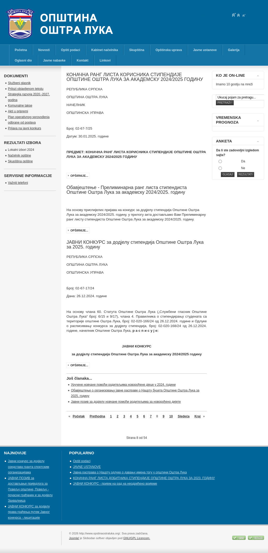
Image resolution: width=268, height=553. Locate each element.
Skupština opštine (20, 161)
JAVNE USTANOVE (87, 467)
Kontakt (82, 60)
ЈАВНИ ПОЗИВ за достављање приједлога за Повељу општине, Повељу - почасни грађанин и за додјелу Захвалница (30, 489)
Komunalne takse (20, 105)
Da (243, 161)
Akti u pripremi (18, 111)
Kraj (197, 416)
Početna (21, 50)
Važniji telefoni (18, 183)
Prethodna (97, 416)
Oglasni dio (23, 60)
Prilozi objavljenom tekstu (25, 89)
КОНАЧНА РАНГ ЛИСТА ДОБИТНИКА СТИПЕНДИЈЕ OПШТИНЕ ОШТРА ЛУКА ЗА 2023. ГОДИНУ (144, 478)
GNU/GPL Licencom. (136, 538)
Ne (243, 168)
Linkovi (105, 60)
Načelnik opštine (19, 155)
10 (171, 416)
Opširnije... (79, 175)
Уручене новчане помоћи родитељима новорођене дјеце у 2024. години (123, 384)
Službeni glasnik (19, 83)
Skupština (136, 50)
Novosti (44, 50)
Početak (79, 416)
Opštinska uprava (168, 50)
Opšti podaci (70, 50)
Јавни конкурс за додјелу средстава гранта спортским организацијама (28, 466)
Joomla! (74, 538)
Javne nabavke (54, 60)
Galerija (233, 50)
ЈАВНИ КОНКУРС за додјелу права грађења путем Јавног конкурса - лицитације (29, 512)
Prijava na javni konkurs (24, 128)
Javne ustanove (205, 50)
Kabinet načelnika (104, 50)
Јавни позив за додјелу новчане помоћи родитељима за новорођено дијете (126, 401)
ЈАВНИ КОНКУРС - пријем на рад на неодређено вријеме (115, 483)
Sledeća (183, 416)
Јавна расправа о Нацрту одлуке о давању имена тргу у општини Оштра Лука (130, 472)
